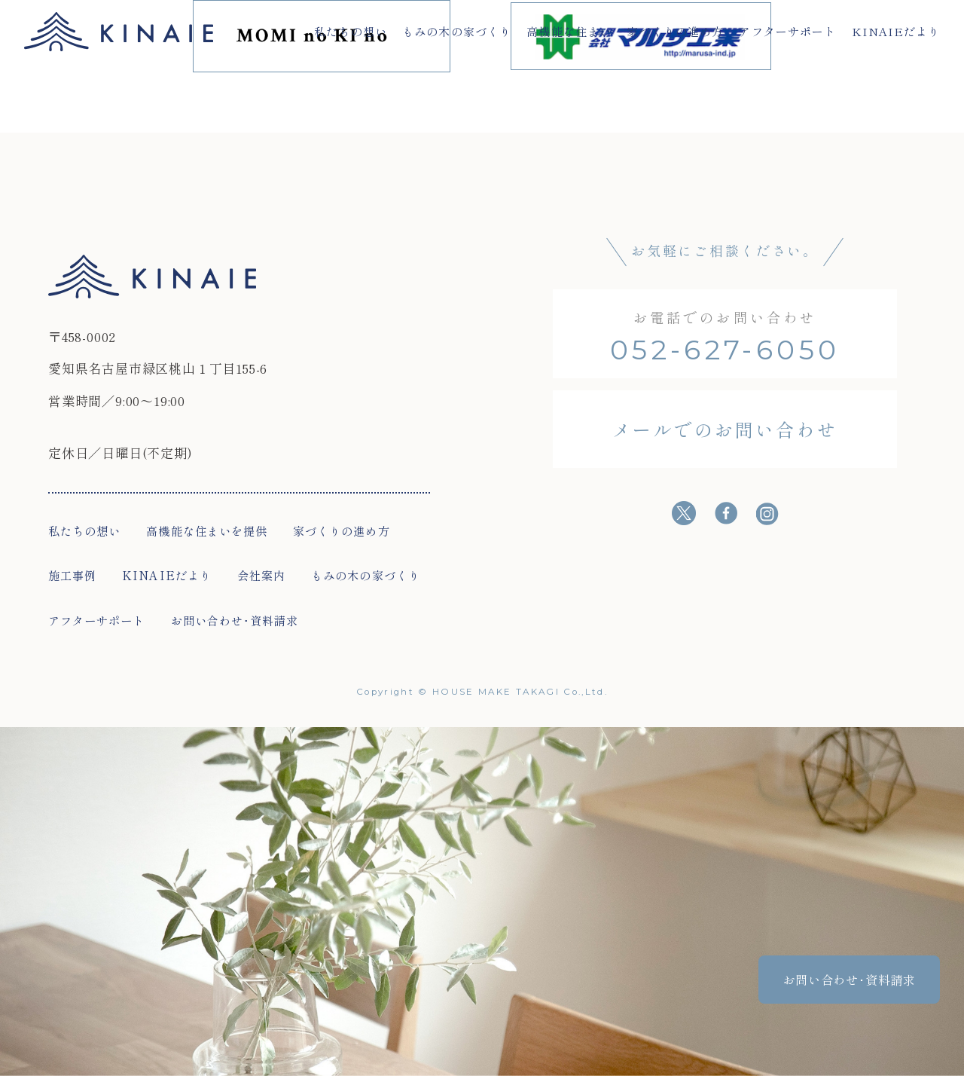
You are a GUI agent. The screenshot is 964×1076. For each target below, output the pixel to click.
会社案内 (261, 575)
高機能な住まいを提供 (206, 530)
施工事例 (72, 575)
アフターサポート (787, 31)
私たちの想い (350, 31)
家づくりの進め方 (675, 31)
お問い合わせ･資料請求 (235, 620)
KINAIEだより (896, 31)
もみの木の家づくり (456, 31)
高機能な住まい (568, 31)
